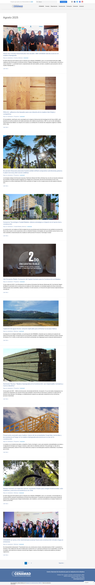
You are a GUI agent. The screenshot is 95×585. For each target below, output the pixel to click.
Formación (69, 6)
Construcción (62, 6)
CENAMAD (41, 6)
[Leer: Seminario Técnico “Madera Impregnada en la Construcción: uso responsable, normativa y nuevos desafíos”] (29, 364)
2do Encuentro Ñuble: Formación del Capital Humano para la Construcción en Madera (31, 279)
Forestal (47, 6)
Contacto (81, 6)
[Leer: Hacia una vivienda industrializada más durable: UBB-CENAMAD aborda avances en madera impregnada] (31, 38)
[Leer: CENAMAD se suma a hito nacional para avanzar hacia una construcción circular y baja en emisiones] (31, 524)
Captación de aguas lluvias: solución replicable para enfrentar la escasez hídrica (30, 329)
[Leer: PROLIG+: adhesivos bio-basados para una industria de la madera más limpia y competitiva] (29, 93)
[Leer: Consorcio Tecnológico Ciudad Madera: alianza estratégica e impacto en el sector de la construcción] (31, 206)
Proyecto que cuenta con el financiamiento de (22, 1)
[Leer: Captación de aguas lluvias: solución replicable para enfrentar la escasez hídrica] (31, 313)
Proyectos (16, 116)
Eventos (16, 58)
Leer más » (6, 68)
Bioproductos (54, 6)
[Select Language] (89, 582)
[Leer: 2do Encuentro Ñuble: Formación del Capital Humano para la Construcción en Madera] (29, 260)
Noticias (20, 58)
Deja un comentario (8, 58)
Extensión (75, 6)
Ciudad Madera (18, 226)
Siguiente (62, 563)
